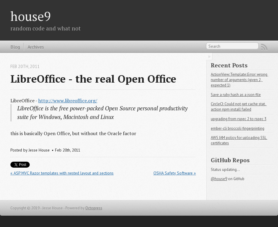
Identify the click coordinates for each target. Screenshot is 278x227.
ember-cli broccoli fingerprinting (237, 128)
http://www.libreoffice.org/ (67, 100)
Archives (36, 47)
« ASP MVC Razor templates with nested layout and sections (62, 173)
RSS (264, 47)
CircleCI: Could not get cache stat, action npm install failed (239, 106)
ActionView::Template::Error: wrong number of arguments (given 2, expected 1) (239, 80)
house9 (30, 16)
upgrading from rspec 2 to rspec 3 (238, 118)
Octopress (93, 208)
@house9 (219, 178)
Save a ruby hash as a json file (236, 94)
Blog (15, 47)
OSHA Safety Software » (174, 173)
